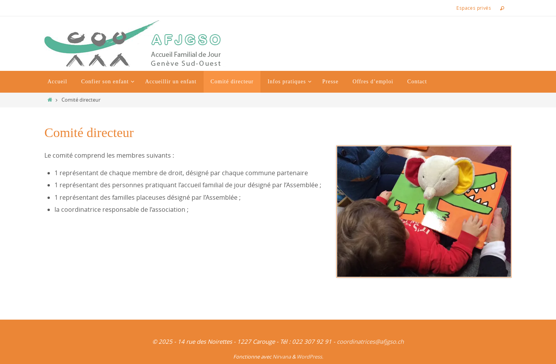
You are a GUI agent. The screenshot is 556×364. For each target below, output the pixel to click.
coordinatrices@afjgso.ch (370, 341)
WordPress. (310, 356)
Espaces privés (473, 8)
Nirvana (282, 356)
